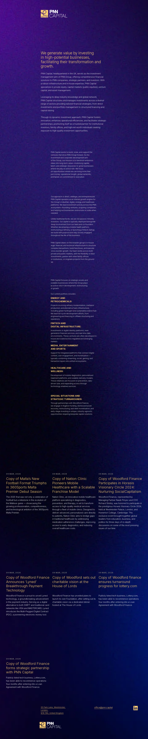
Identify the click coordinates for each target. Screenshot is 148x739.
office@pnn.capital (103, 707)
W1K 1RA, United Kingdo (51, 713)
